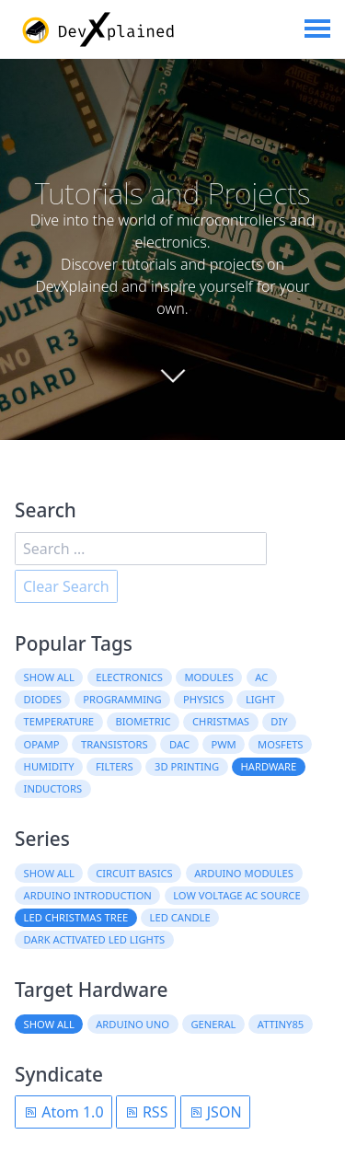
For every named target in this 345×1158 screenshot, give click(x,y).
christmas (220, 721)
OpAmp (42, 744)
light (260, 699)
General (213, 1024)
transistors (114, 744)
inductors (53, 788)
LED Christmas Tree (76, 917)
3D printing (187, 766)
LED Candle (180, 917)
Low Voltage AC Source (236, 895)
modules (208, 677)
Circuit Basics (134, 873)
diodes (43, 699)
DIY (278, 721)
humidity (49, 766)
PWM (223, 744)
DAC (179, 744)
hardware (269, 766)
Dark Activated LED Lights (95, 939)
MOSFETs (280, 744)
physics (203, 699)
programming (122, 699)
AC (261, 677)
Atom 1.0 (63, 1112)
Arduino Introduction (88, 895)
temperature (59, 721)
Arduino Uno (132, 1024)
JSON (215, 1112)
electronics (129, 677)
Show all (49, 677)
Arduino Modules (243, 873)
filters (114, 766)
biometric (142, 721)
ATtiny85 (281, 1024)
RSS (146, 1112)
